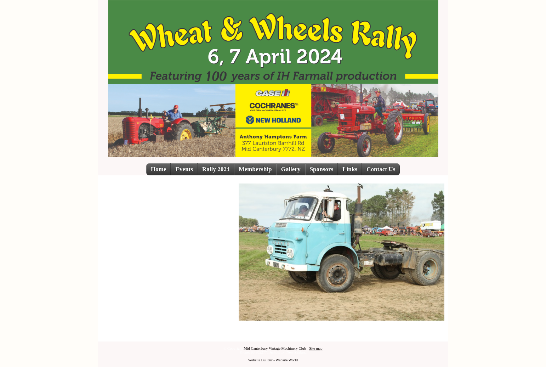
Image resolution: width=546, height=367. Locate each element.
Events (184, 169)
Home (158, 169)
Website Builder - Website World (273, 360)
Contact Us (380, 169)
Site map (316, 348)
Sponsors (322, 169)
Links (349, 169)
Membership (255, 169)
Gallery (290, 169)
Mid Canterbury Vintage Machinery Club (275, 348)
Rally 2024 (215, 169)
